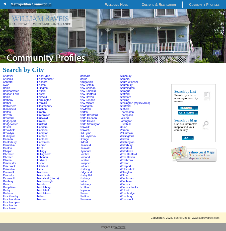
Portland (85, 157)
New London (87, 99)
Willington (126, 172)
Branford (8, 118)
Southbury (126, 84)
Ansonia (8, 78)
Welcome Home (116, 5)
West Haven (127, 157)
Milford (41, 196)
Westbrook (126, 160)
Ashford (8, 81)
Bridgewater (10, 124)
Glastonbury (44, 105)
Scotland (85, 187)
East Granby (10, 196)
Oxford (84, 142)
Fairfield (42, 96)
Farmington (44, 99)
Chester (8, 157)
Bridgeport (9, 121)
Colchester (9, 163)
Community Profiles (204, 5)
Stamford (125, 96)
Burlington (9, 136)
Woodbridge (127, 193)
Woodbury (126, 196)
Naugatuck (86, 81)
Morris (83, 78)
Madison (42, 172)
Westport (125, 166)
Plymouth (85, 151)
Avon (6, 84)
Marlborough (45, 181)
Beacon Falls (11, 93)
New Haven (87, 96)
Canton (7, 148)
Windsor (125, 184)
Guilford (42, 124)
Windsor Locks (129, 187)
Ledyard (42, 160)
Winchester (127, 178)
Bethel (7, 102)
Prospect (85, 163)
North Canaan (88, 118)
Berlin (6, 87)
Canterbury (10, 142)
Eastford (42, 81)
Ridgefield (86, 172)
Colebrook (9, 166)
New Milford (87, 102)
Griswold (42, 118)
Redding (85, 169)
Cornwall (8, 172)
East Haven (10, 208)
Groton (41, 121)
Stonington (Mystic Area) (135, 102)
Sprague (125, 90)
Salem (83, 181)
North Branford (89, 115)
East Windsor (45, 78)
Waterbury (126, 145)
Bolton (7, 111)
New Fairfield (88, 90)
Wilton (124, 175)
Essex (41, 93)
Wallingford (127, 136)
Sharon (84, 193)
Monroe (41, 199)
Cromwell (9, 178)
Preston (84, 160)
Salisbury (85, 184)
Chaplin (7, 151)
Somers (124, 78)
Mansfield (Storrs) (48, 178)
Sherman (85, 199)
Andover (8, 75)
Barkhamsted (11, 90)
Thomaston (127, 111)
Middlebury (44, 187)
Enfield (41, 90)
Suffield (124, 108)
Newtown (85, 108)
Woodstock (126, 199)
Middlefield (43, 190)
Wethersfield (127, 169)
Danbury (8, 181)
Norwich (85, 130)
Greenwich (43, 115)
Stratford (125, 105)
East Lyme (43, 75)
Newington (86, 105)
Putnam (84, 166)
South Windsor (129, 81)
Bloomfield (9, 108)
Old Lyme (85, 133)
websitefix (119, 227)
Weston (124, 163)
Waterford (126, 148)
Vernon (124, 130)
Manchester (44, 175)
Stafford (124, 93)
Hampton (42, 133)
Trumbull (125, 124)
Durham (8, 193)
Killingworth (44, 154)
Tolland (124, 118)
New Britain (87, 84)
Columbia (9, 145)
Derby (6, 190)
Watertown (126, 151)
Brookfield (9, 130)
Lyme (40, 169)
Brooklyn (8, 133)
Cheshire (8, 154)
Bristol (7, 127)
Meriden (42, 184)
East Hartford (11, 205)
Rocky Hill (86, 175)
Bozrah (7, 115)
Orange (84, 139)
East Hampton (12, 202)
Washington (127, 142)
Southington (127, 87)
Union (123, 127)
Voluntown (126, 133)
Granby (41, 111)
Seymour (85, 190)
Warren (124, 139)
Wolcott (124, 190)
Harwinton (43, 142)
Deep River (10, 187)
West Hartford (128, 154)
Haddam (42, 127)
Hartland (42, 139)
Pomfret (84, 154)
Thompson (126, 115)
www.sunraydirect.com (205, 217)
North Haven (87, 121)
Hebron (41, 145)
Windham (125, 181)
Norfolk (84, 111)
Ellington (42, 87)
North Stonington (90, 124)
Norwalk (85, 127)
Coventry (8, 175)
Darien (7, 184)
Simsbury (125, 75)
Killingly (41, 151)
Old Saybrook (88, 136)
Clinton (7, 160)
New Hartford (88, 93)
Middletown (44, 193)
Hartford (42, 136)
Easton (41, 84)
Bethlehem (9, 105)
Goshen (42, 108)
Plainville (85, 148)
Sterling (124, 99)
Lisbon (41, 163)
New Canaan (88, 87)
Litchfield (42, 166)
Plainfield (85, 145)
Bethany (8, 99)
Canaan (8, 139)
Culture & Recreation (159, 5)
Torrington (126, 121)
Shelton (84, 196)
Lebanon (42, 157)
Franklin (42, 102)
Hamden (42, 130)
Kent (40, 148)
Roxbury (85, 178)
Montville (85, 75)
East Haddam (11, 199)
